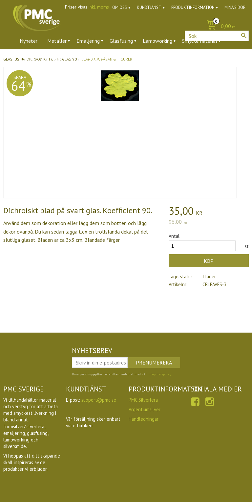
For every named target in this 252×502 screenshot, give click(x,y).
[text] (209, 211)
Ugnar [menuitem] (136, 59)
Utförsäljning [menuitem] (167, 59)
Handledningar (143, 419)
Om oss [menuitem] (119, 7)
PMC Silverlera (143, 400)
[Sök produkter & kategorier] (217, 36)
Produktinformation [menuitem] (193, 7)
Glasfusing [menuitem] (121, 41)
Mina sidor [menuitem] (234, 7)
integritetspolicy (159, 374)
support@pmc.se (98, 400)
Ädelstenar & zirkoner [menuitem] (44, 59)
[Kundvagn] (126, 26)
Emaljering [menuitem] (88, 41)
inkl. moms (99, 7)
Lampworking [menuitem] (157, 41)
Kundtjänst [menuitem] (149, 7)
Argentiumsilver (144, 409)
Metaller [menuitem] (57, 41)
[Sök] (244, 35)
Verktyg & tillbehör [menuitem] (99, 59)
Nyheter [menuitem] (28, 41)
